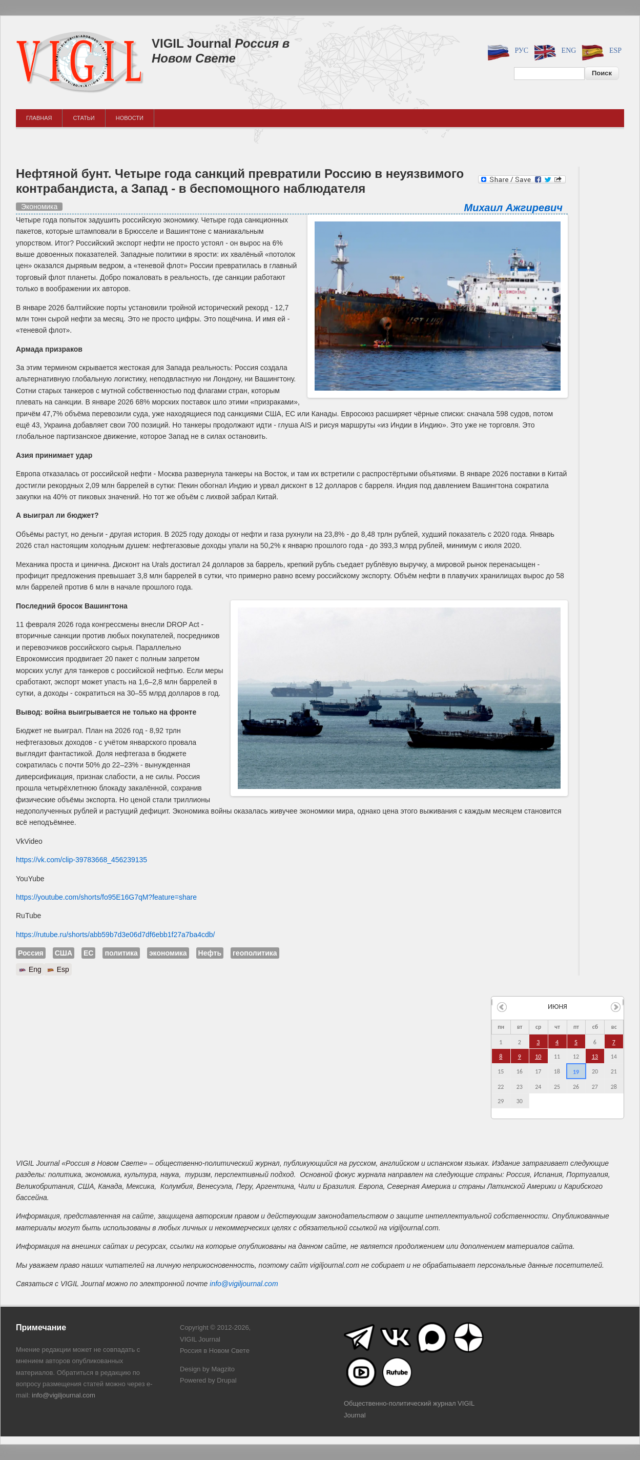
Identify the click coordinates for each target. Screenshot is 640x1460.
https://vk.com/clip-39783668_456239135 (81, 860)
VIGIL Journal (192, 43)
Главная (39, 118)
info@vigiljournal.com (244, 1284)
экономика (168, 953)
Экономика (39, 206)
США (63, 953)
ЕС (88, 953)
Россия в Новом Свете (221, 50)
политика (121, 953)
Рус (506, 51)
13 (595, 1056)
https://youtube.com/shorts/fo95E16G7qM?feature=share (106, 897)
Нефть (209, 953)
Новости (129, 118)
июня (557, 1006)
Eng (553, 51)
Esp (600, 51)
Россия (31, 953)
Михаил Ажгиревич (513, 207)
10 (538, 1056)
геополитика (255, 953)
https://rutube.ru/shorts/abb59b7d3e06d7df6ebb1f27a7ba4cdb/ (115, 934)
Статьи (83, 118)
